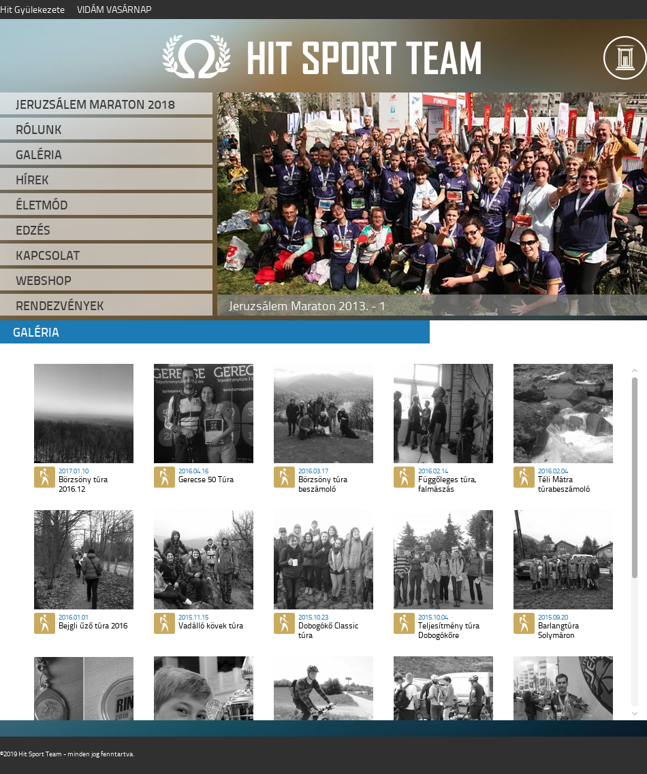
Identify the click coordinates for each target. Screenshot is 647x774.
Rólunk (39, 129)
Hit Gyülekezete (32, 9)
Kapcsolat (48, 255)
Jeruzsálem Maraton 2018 (95, 104)
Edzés (33, 230)
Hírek (32, 179)
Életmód (41, 205)
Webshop (44, 280)
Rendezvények (60, 305)
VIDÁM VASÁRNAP (114, 9)
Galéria (39, 154)
